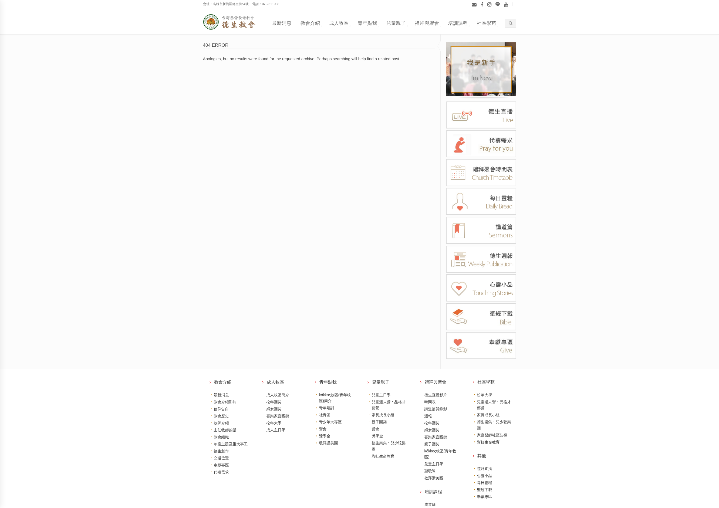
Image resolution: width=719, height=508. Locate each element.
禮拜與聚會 (427, 23)
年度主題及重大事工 (231, 444)
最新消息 (281, 23)
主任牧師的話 (225, 430)
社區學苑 (486, 23)
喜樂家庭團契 (277, 416)
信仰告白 (221, 409)
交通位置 (221, 458)
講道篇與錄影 (435, 409)
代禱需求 (221, 472)
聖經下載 (484, 489)
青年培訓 (326, 408)
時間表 (430, 402)
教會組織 (221, 437)
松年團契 (274, 402)
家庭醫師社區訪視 (492, 435)
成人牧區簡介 (277, 395)
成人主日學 (275, 430)
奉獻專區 (221, 465)
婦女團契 (274, 409)
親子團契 (379, 422)
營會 (323, 429)
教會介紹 (310, 23)
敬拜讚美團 (328, 443)
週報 (428, 416)
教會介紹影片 (225, 402)
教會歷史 (221, 416)
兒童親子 (396, 23)
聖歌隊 (430, 471)
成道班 (430, 504)
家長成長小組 (383, 415)
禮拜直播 (484, 468)
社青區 (324, 415)
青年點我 (367, 23)
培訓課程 (458, 23)
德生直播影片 (435, 395)
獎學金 (324, 436)
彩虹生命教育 (383, 456)
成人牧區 (339, 23)
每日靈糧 (484, 482)
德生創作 (221, 451)
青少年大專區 (330, 422)
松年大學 (274, 423)
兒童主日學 (381, 395)
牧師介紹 (221, 423)
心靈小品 (484, 475)
